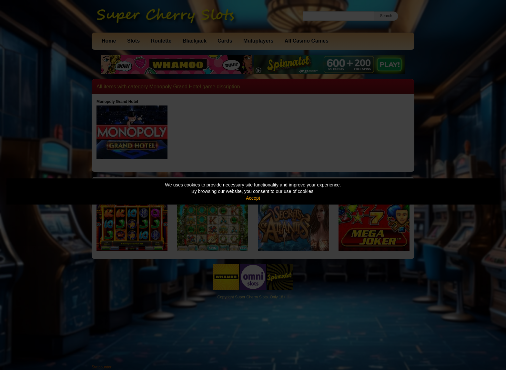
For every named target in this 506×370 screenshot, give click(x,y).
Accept (253, 198)
